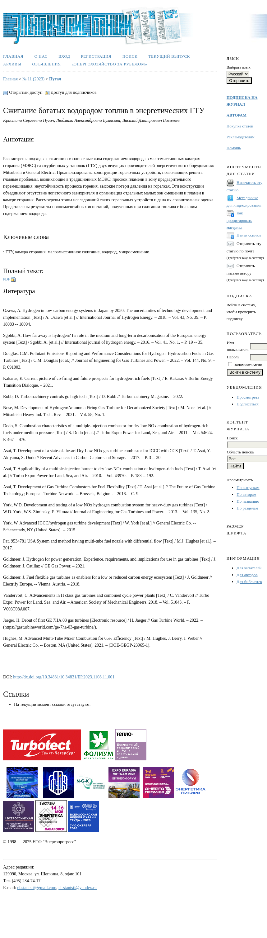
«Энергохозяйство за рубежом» (109, 64)
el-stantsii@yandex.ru (77, 887)
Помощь (234, 148)
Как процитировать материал (239, 220)
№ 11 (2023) (33, 79)
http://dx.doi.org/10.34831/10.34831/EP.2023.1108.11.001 (63, 677)
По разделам (247, 508)
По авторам (246, 494)
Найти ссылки (249, 235)
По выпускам (248, 487)
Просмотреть (248, 397)
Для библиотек (249, 581)
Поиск (130, 56)
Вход (64, 56)
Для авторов (247, 574)
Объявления (46, 64)
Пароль (233, 357)
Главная (13, 56)
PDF (6, 279)
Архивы (12, 64)
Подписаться (248, 404)
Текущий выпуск (169, 56)
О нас (41, 56)
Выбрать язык (239, 67)
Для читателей (249, 568)
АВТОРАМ (236, 115)
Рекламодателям (241, 137)
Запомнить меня (248, 364)
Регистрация (96, 56)
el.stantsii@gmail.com (37, 887)
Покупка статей (240, 126)
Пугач (55, 79)
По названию (248, 501)
